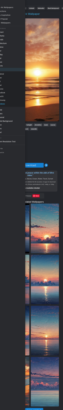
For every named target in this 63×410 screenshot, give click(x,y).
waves (53, 125)
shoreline (38, 125)
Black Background (53, 8)
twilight (29, 125)
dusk (46, 125)
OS (6, 16)
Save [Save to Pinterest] (37, 196)
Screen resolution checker (30, 188)
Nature (14, 8)
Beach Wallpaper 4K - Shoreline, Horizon (13, 3)
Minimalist (41, 8)
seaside (34, 129)
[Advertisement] (30, 146)
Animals (31, 8)
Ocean (34, 179)
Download (30, 165)
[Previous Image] (14, 165)
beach (6, 125)
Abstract (22, 8)
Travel (45, 179)
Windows (14, 16)
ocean (21, 125)
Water (40, 179)
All (8, 8)
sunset (13, 125)
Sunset (50, 179)
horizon (25, 129)
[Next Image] (46, 165)
